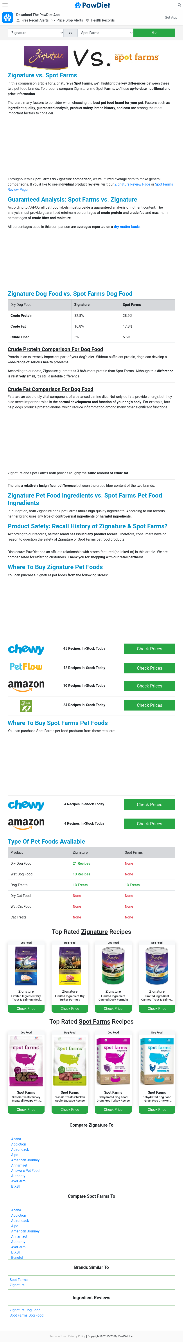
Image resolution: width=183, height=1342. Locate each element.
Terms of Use (58, 1336)
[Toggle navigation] (5, 5)
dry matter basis (127, 227)
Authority (18, 1176)
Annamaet (19, 1165)
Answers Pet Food (25, 1171)
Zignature (17, 1285)
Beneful (17, 1257)
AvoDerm (18, 1181)
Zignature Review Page (132, 184)
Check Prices (149, 648)
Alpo (14, 1155)
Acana (16, 1139)
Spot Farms (19, 1280)
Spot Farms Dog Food (26, 1315)
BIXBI (15, 1186)
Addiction (18, 1144)
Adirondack (20, 1149)
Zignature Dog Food (25, 1310)
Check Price (26, 1008)
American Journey (25, 1160)
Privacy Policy (77, 1336)
